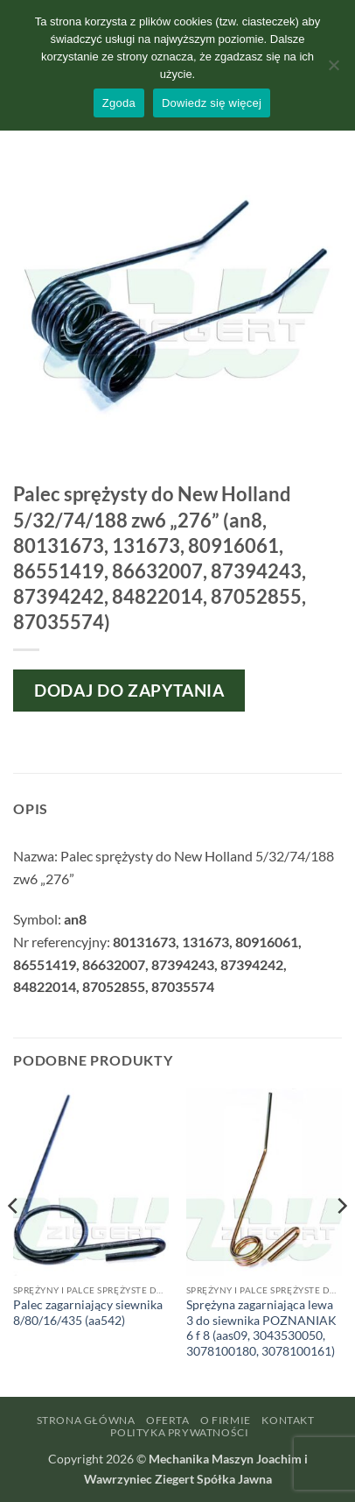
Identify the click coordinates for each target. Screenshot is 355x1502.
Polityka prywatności (179, 1432)
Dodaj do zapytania (129, 690)
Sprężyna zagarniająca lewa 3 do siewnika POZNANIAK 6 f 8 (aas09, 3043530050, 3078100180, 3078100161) (261, 1328)
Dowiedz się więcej (211, 103)
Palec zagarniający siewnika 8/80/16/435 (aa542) (88, 1313)
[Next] (341, 1241)
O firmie (225, 1420)
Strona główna (86, 1420)
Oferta (168, 1420)
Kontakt (287, 1420)
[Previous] (13, 1241)
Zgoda (119, 103)
